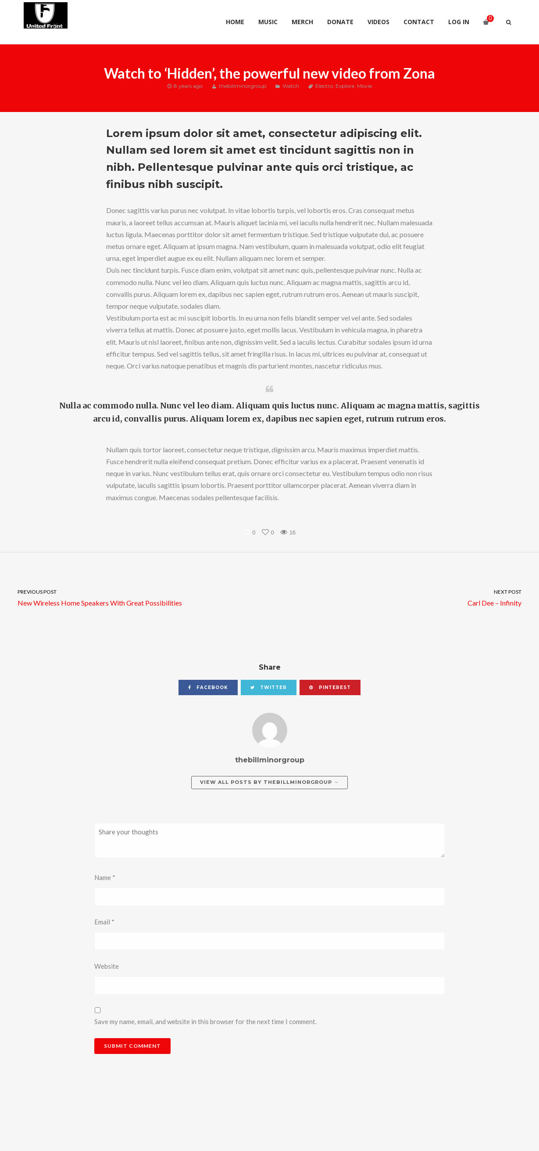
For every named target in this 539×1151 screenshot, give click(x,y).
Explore (345, 86)
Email (104, 922)
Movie (364, 86)
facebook (208, 687)
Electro (324, 86)
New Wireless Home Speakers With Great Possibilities (135, 597)
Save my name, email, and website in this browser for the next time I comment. (205, 1021)
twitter (268, 687)
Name (104, 877)
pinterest (330, 687)
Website (106, 966)
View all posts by (269, 782)
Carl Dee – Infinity (404, 597)
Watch (290, 86)
